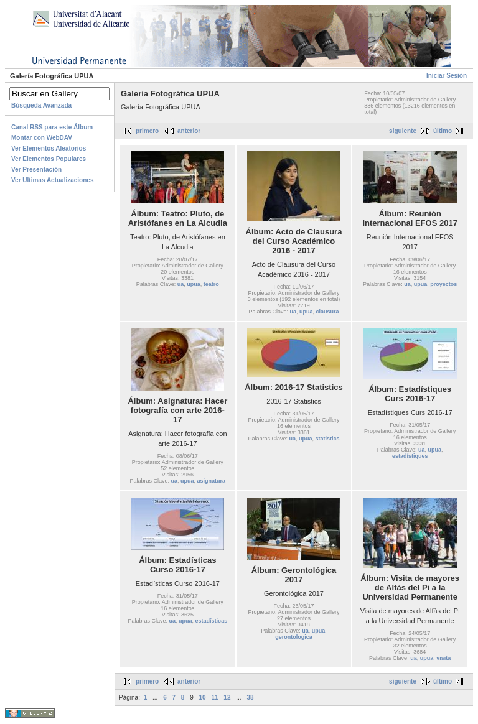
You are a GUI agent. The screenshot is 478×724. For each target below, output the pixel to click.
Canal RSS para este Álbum (52, 127)
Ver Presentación (36, 169)
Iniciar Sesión (446, 75)
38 (249, 697)
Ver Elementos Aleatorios (48, 148)
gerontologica (293, 637)
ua (180, 284)
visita (443, 658)
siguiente (402, 131)
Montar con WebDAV (41, 137)
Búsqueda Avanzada (41, 105)
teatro (211, 284)
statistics (328, 438)
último (442, 131)
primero (147, 131)
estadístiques (410, 456)
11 (214, 697)
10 (202, 697)
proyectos (443, 284)
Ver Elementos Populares (48, 158)
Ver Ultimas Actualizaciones (52, 180)
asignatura (211, 481)
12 (226, 697)
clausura (327, 312)
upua (193, 284)
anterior (188, 131)
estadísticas (211, 621)
